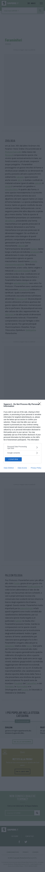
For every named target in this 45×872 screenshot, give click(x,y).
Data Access (22, 468)
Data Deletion (9, 468)
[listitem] (22, 447)
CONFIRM (13, 459)
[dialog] (22, 436)
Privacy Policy (36, 468)
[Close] (40, 404)
